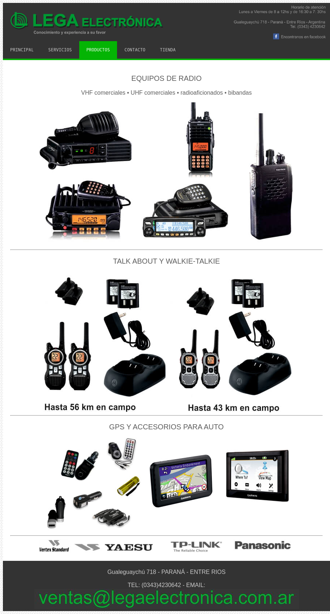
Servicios (60, 50)
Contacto (134, 50)
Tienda (168, 50)
